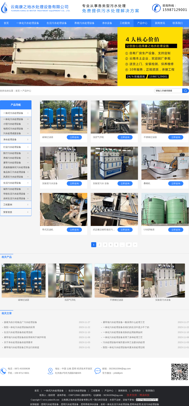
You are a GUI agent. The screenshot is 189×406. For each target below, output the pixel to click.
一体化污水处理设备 (27, 23)
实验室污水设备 (163, 300)
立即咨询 (74, 137)
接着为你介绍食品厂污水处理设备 (20, 322)
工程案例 (125, 23)
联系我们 (178, 23)
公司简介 (136, 390)
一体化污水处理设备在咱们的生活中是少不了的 (126, 327)
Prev (2, 56)
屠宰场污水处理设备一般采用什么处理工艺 (124, 322)
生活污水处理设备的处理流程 (18, 332)
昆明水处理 (135, 404)
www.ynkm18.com (51, 400)
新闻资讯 (160, 23)
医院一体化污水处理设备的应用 (19, 327)
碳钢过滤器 (23, 300)
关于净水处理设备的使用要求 (18, 342)
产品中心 (142, 23)
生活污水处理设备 (57, 23)
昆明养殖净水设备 (89, 404)
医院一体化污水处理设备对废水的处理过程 (124, 347)
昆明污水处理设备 (50, 404)
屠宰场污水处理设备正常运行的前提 (21, 347)
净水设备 (107, 23)
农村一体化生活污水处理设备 (115, 404)
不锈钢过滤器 (116, 300)
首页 (6, 23)
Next (183, 56)
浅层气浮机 (70, 300)
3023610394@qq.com (113, 395)
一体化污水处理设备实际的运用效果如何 (123, 332)
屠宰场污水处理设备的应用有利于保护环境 (25, 337)
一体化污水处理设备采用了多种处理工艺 (123, 337)
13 (129, 244)
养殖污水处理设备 (84, 23)
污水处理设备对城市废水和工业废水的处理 (124, 342)
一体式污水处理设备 (54, 390)
